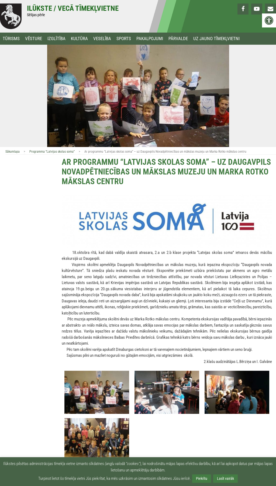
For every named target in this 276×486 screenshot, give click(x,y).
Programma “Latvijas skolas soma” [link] (52, 151)
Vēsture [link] (33, 38)
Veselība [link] (102, 38)
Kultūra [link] (79, 38)
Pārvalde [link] (178, 38)
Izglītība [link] (56, 38)
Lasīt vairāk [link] (225, 478)
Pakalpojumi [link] (149, 38)
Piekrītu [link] (201, 478)
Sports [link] (123, 38)
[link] (269, 20)
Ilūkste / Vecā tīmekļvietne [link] (73, 8)
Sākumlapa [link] (12, 151)
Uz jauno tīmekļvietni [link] (216, 38)
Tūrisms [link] (11, 38)
